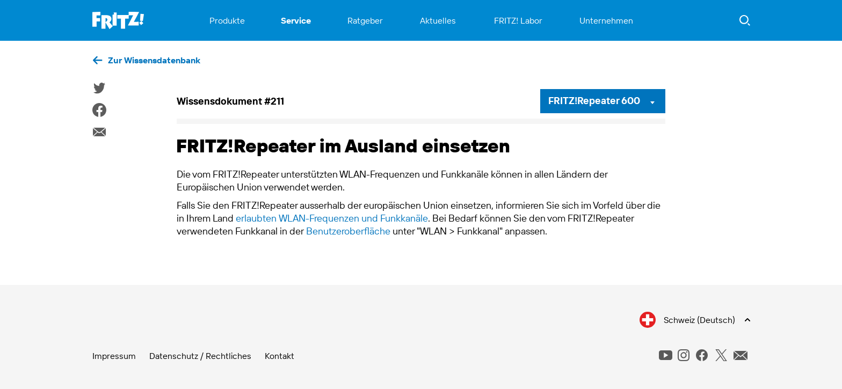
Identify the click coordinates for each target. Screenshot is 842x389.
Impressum (114, 355)
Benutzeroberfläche (348, 231)
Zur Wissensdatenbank (154, 60)
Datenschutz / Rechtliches (200, 355)
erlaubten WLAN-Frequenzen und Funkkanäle (332, 218)
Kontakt (279, 355)
